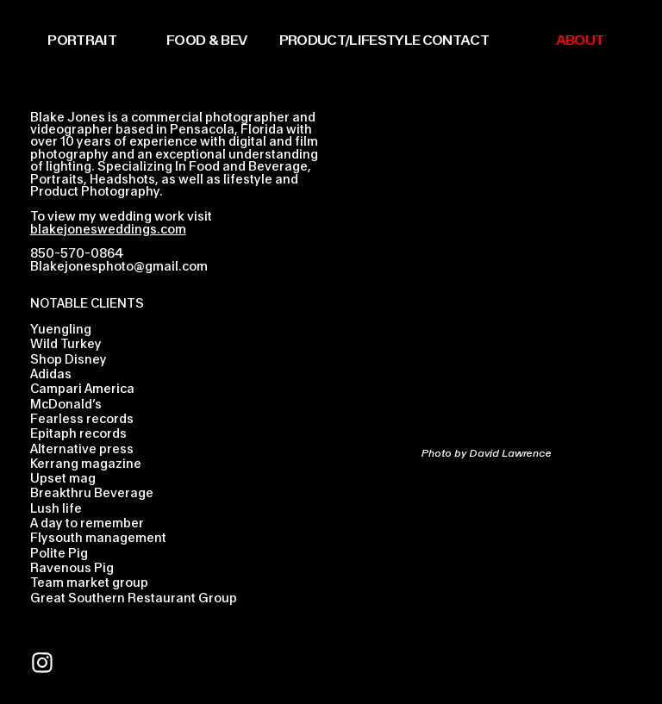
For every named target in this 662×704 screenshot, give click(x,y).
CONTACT (455, 39)
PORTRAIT (81, 39)
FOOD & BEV (206, 39)
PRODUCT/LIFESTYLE (350, 39)
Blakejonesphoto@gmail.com (119, 266)
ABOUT (580, 39)
